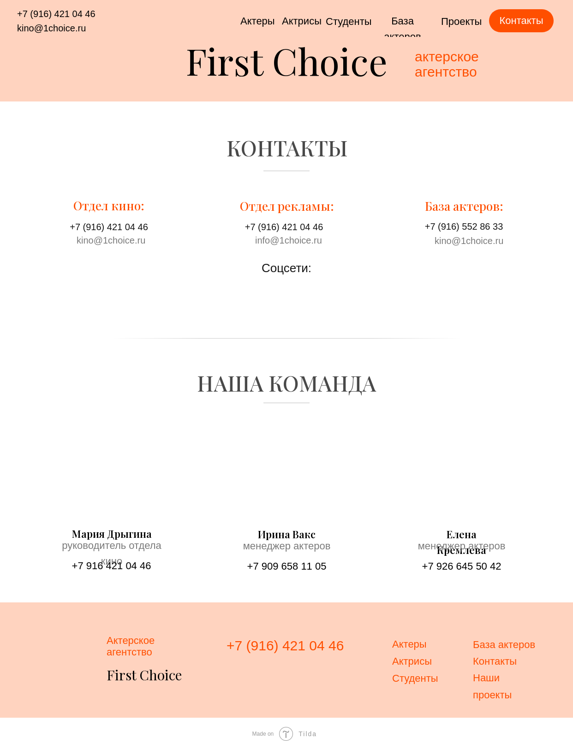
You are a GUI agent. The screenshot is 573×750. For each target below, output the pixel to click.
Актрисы (302, 21)
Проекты (461, 21)
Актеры (257, 21)
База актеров (504, 644)
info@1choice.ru (288, 240)
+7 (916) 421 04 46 (56, 14)
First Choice (287, 60)
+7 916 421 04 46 (111, 565)
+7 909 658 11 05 (287, 566)
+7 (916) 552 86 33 (464, 226)
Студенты (349, 21)
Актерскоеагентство (131, 646)
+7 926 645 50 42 (461, 566)
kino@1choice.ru (51, 28)
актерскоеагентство (447, 64)
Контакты (495, 661)
